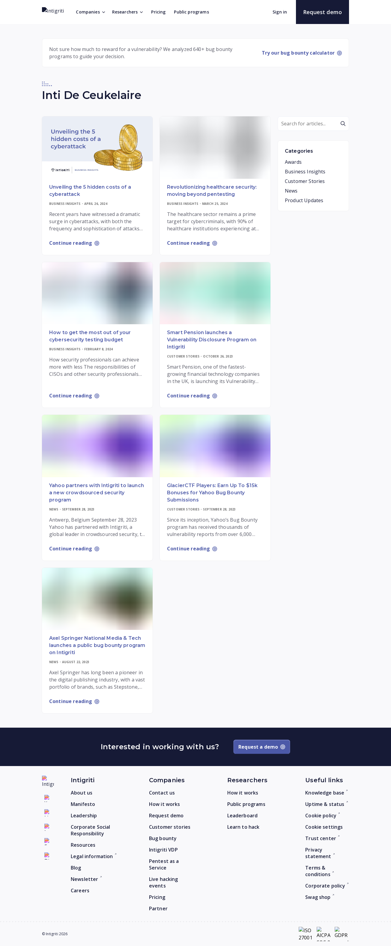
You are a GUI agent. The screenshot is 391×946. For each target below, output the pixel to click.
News (291, 190)
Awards (293, 162)
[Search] (313, 123)
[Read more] (97, 147)
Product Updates (304, 200)
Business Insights (305, 171)
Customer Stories (305, 181)
